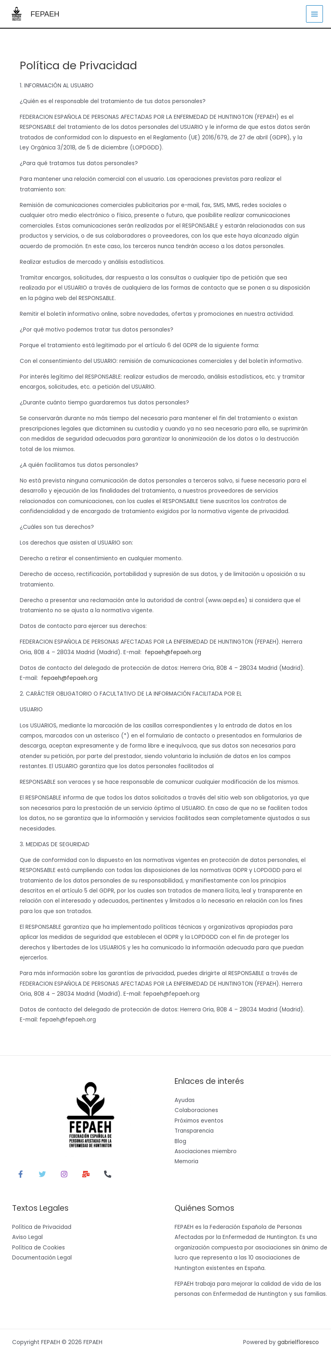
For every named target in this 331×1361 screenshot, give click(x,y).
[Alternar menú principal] (314, 14)
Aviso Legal (27, 1237)
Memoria (186, 1161)
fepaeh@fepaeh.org (173, 652)
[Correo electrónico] (85, 1173)
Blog (180, 1140)
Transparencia (194, 1130)
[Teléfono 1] (107, 1173)
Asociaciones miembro (206, 1151)
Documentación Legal (42, 1257)
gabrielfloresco (298, 1342)
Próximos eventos (199, 1120)
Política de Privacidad (41, 1226)
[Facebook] (20, 1173)
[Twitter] (42, 1173)
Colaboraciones (196, 1110)
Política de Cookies (38, 1247)
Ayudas (185, 1100)
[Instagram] (64, 1173)
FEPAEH (41, 13)
